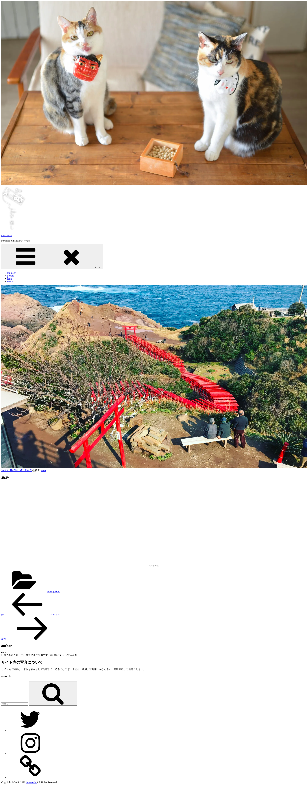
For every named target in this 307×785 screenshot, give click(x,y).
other (49, 591)
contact (10, 281)
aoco (43, 470)
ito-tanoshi (6, 235)
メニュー (52, 256)
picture (10, 275)
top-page (11, 273)
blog (9, 278)
